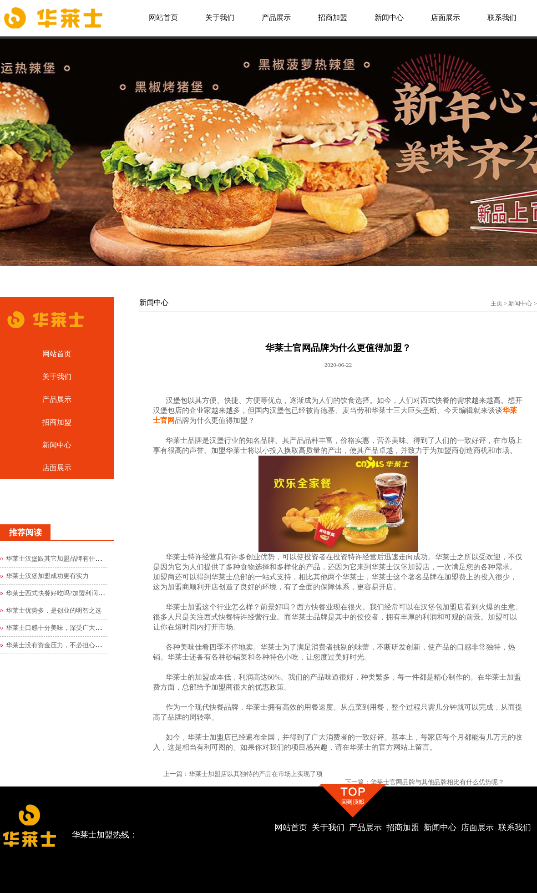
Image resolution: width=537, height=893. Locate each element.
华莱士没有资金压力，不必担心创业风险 (63, 645)
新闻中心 (520, 303)
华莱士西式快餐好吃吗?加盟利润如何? (59, 593)
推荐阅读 (25, 532)
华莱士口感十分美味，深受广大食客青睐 (63, 627)
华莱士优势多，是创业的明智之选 (53, 610)
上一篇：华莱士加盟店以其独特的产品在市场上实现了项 (243, 774)
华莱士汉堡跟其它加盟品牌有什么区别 (60, 558)
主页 (496, 303)
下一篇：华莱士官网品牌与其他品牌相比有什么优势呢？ (424, 782)
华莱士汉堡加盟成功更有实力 (47, 576)
